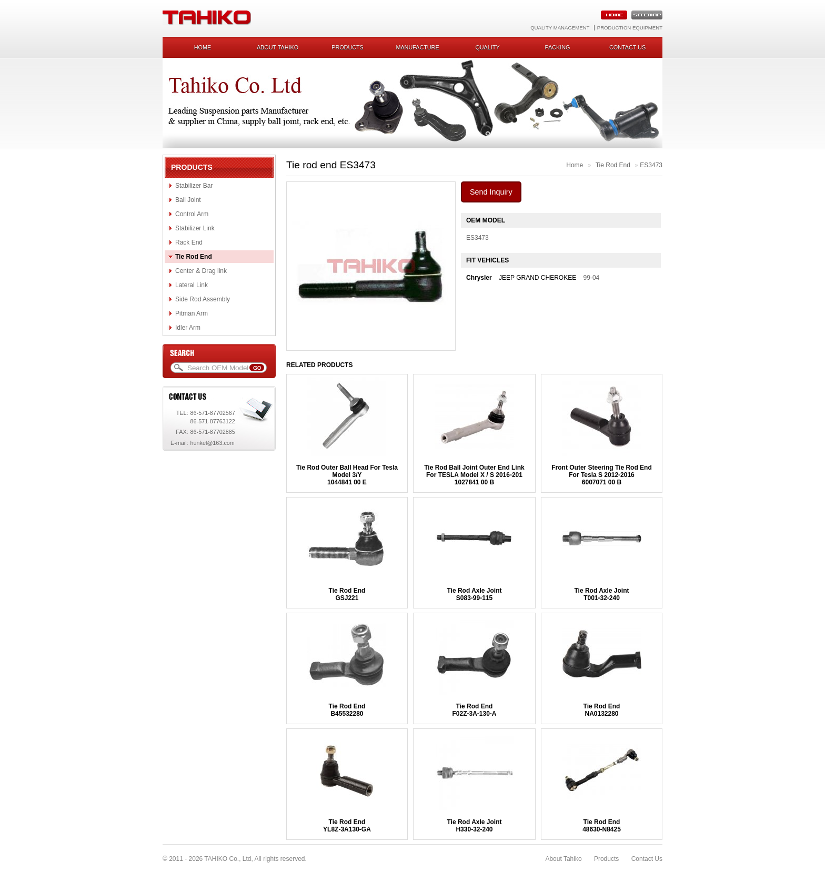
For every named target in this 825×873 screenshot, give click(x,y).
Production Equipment (629, 28)
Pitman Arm (191, 313)
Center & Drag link (201, 271)
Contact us (627, 47)
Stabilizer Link (195, 228)
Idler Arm (187, 327)
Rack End (189, 242)
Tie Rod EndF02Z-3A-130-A (474, 710)
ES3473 (651, 165)
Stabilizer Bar (194, 185)
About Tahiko (277, 47)
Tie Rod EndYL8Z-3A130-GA (347, 825)
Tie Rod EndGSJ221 (347, 594)
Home (202, 47)
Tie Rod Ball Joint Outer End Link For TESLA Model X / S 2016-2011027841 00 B (474, 475)
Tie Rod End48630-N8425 (601, 825)
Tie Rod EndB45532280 (347, 710)
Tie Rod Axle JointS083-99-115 (474, 594)
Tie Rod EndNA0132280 (601, 710)
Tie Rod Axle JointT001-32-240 (601, 594)
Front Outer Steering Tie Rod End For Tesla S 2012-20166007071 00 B (601, 475)
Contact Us (646, 858)
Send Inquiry (491, 192)
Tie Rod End (193, 256)
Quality (487, 47)
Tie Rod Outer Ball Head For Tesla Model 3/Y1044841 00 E (347, 475)
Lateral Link (191, 285)
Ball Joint (188, 200)
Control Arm (191, 214)
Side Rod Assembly (202, 299)
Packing (557, 47)
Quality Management (559, 28)
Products (347, 47)
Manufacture (417, 47)
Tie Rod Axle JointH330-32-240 (474, 825)
